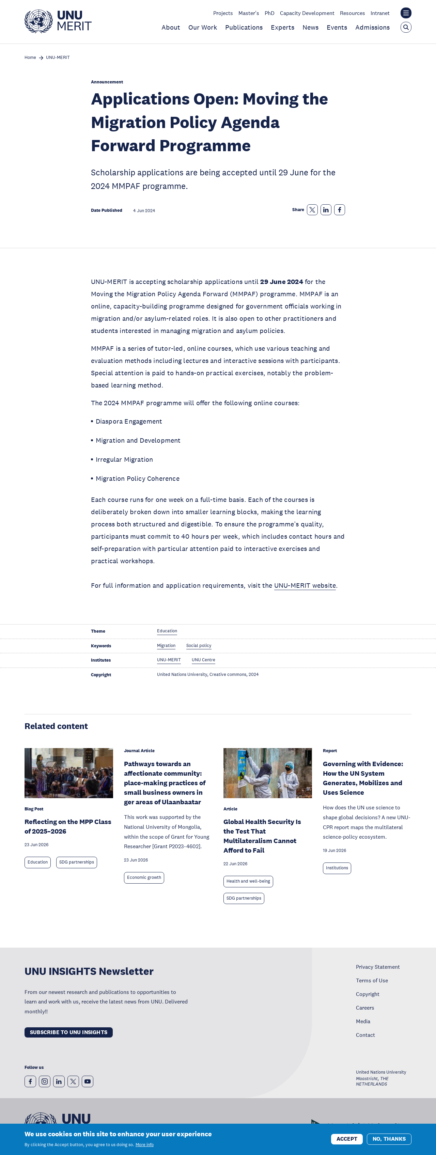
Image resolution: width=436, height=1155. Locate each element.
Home (30, 57)
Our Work (202, 27)
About (170, 27)
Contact (365, 1034)
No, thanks (389, 1138)
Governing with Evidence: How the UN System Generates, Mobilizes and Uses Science (363, 778)
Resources (352, 13)
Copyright (367, 994)
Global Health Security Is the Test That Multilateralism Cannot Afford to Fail (262, 836)
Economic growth (144, 877)
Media (363, 1021)
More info (145, 1145)
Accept (347, 1138)
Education (38, 862)
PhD (270, 13)
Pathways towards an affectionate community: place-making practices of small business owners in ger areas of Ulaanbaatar (164, 783)
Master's (248, 13)
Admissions (372, 27)
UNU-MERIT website (305, 585)
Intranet (380, 13)
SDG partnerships (76, 862)
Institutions (337, 868)
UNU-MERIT (58, 57)
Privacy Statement (378, 966)
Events (337, 27)
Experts (282, 27)
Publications (244, 27)
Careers (365, 1007)
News (310, 27)
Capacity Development (307, 13)
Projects (223, 13)
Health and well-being (248, 881)
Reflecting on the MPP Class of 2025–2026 (68, 826)
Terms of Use (372, 980)
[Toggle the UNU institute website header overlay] (406, 12)
